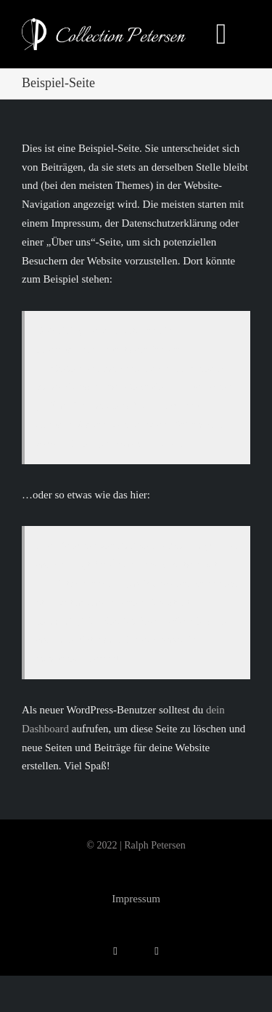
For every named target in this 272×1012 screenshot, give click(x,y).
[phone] (157, 951)
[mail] (116, 951)
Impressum (136, 898)
